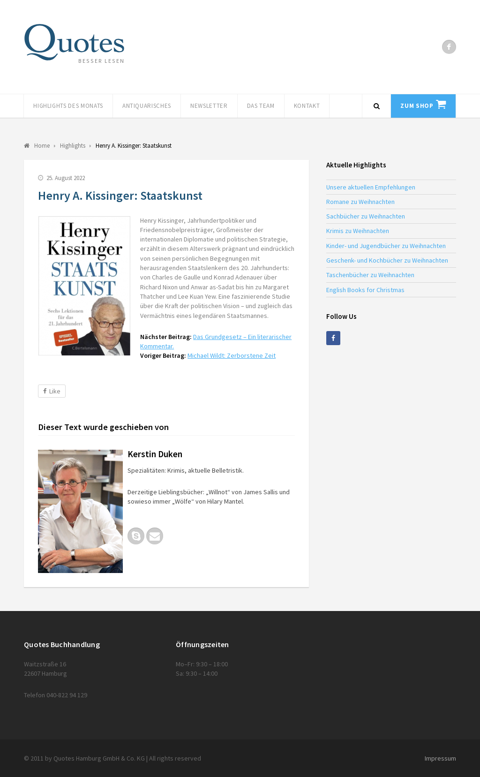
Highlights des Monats (68, 106)
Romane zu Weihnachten (360, 201)
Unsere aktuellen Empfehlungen (370, 187)
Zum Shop (416, 106)
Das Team (261, 106)
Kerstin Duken (155, 454)
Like (51, 391)
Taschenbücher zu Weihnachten (370, 275)
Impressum (440, 758)
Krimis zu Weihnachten (357, 230)
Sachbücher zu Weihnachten (365, 216)
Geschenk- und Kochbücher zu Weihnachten (387, 260)
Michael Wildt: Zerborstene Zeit (232, 355)
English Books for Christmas (365, 290)
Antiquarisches (146, 106)
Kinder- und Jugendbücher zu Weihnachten (386, 245)
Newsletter (209, 106)
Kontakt (307, 106)
